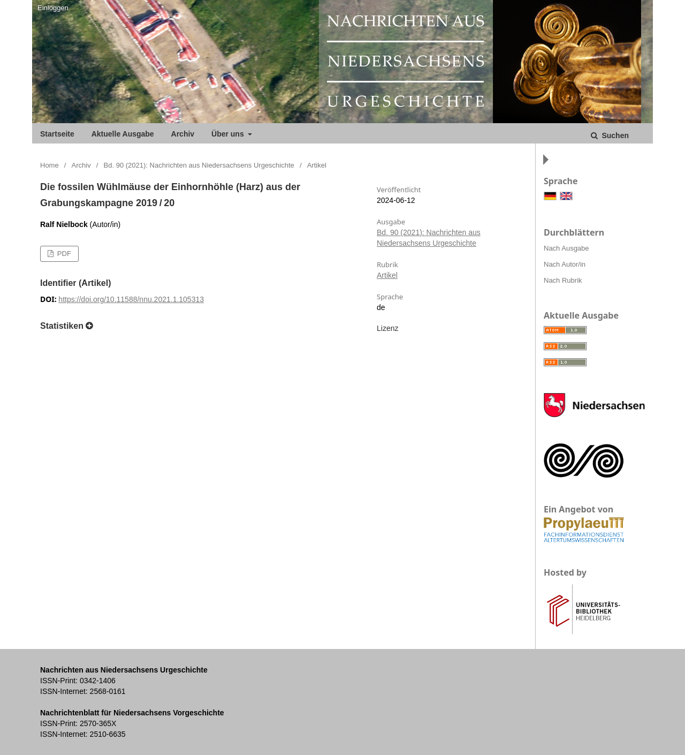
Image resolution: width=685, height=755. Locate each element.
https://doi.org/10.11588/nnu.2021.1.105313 (131, 299)
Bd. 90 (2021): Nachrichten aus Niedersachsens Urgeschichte (199, 165)
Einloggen (52, 8)
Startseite (57, 134)
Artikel (387, 275)
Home (49, 165)
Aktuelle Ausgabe (123, 134)
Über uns (228, 134)
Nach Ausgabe (566, 248)
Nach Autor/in (564, 264)
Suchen (614, 135)
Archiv (183, 134)
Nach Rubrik (563, 280)
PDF (63, 254)
